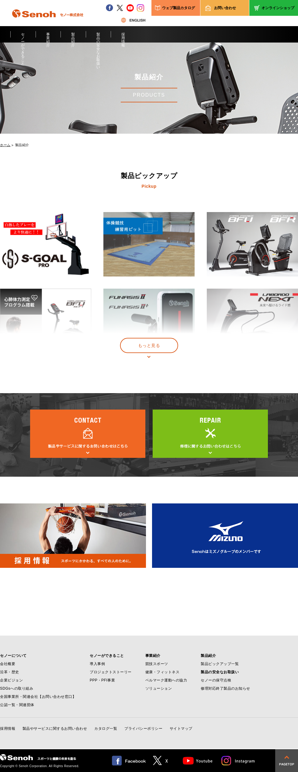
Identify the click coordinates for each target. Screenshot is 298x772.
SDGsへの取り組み (16, 688)
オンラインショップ (278, 8)
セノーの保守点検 (216, 680)
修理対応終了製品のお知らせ (225, 688)
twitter (119, 8)
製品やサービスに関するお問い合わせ (55, 728)
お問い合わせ (225, 8)
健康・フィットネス (162, 672)
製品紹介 (73, 37)
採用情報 (123, 37)
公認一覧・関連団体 (17, 705)
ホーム (5, 145)
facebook (109, 8)
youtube (130, 8)
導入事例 (97, 664)
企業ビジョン (11, 680)
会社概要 (7, 664)
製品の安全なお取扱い (98, 37)
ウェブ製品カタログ (178, 8)
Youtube (198, 760)
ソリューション (158, 688)
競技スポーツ (156, 664)
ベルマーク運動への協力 (166, 680)
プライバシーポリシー (143, 728)
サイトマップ (181, 728)
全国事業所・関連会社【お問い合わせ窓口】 (38, 697)
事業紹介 (48, 37)
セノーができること (23, 37)
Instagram (238, 760)
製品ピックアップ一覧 (220, 664)
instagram (140, 8)
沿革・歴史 (9, 672)
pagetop (286, 760)
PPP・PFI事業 (102, 680)
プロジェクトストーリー (111, 672)
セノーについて (13, 656)
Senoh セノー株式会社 (47, 22)
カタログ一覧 (105, 728)
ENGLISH (133, 20)
